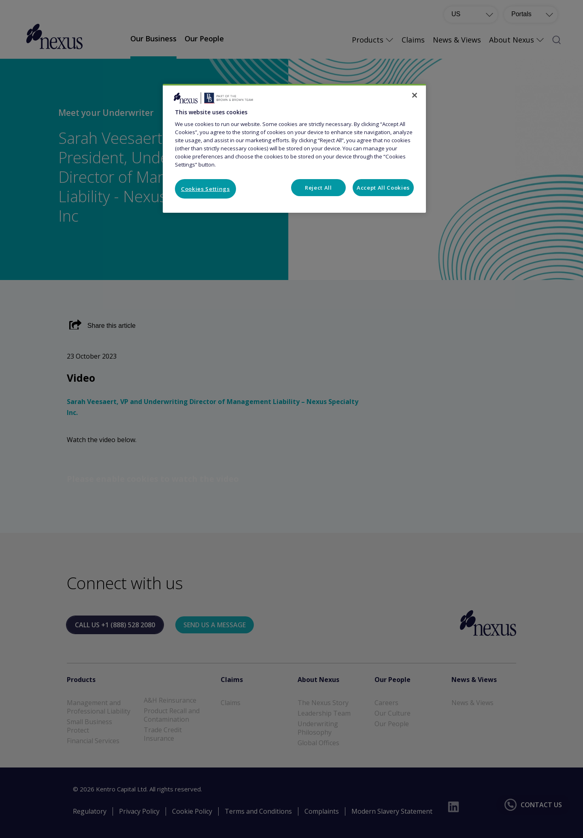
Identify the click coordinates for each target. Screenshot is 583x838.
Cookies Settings (205, 188)
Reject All (318, 187)
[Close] (414, 95)
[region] (294, 148)
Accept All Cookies (383, 187)
